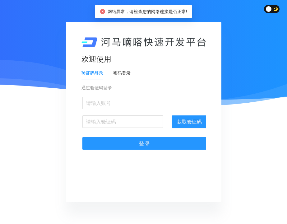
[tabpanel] (147, 120)
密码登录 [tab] (125, 73)
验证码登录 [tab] (96, 73)
